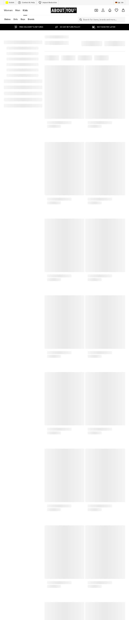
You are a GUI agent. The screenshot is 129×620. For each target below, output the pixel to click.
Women (8, 10)
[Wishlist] (116, 10)
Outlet (10, 2)
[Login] (103, 10)
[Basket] (123, 10)
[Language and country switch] (119, 2)
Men (17, 10)
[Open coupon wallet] (96, 10)
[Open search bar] (80, 19)
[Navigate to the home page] (64, 10)
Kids (25, 10)
